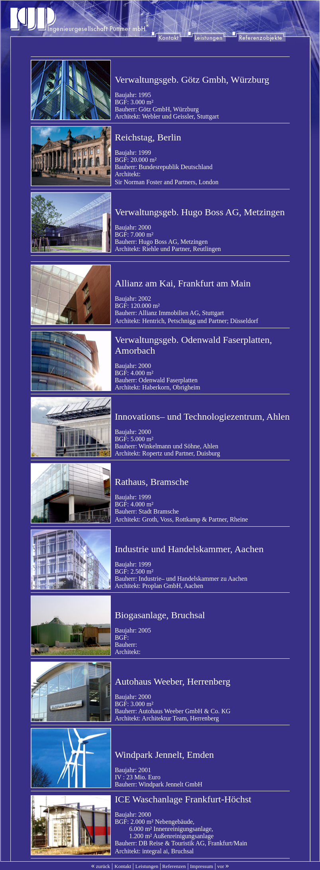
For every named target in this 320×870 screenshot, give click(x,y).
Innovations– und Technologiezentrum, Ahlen (202, 416)
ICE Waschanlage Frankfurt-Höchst (183, 799)
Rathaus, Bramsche (151, 482)
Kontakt (122, 866)
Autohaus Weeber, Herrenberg (172, 681)
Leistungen (147, 866)
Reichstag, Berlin (148, 137)
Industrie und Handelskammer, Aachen (189, 549)
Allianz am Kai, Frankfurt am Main (183, 283)
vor (222, 866)
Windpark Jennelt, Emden (164, 754)
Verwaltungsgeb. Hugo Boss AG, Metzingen (200, 212)
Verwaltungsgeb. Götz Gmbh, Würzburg (192, 79)
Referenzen (174, 866)
